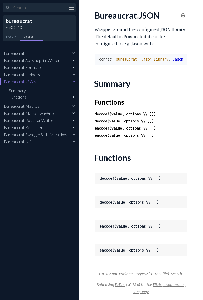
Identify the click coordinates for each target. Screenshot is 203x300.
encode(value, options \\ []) (124, 135)
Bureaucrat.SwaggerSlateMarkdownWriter (43, 134)
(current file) (158, 274)
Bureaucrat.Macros (21, 106)
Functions (17, 96)
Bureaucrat (14, 53)
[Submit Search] (8, 8)
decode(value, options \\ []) (124, 121)
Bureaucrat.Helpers (22, 74)
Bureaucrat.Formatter (24, 67)
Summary (17, 90)
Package (126, 274)
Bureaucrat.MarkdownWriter (30, 113)
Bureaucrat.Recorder (23, 127)
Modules (31, 37)
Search (176, 274)
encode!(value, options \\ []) (125, 128)
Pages (11, 37)
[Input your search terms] (39, 7)
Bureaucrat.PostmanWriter (28, 120)
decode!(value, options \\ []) (125, 114)
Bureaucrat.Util (17, 141)
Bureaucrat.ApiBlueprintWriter (32, 60)
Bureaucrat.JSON (20, 81)
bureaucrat (19, 21)
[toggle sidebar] (71, 8)
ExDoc (120, 284)
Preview (141, 274)
